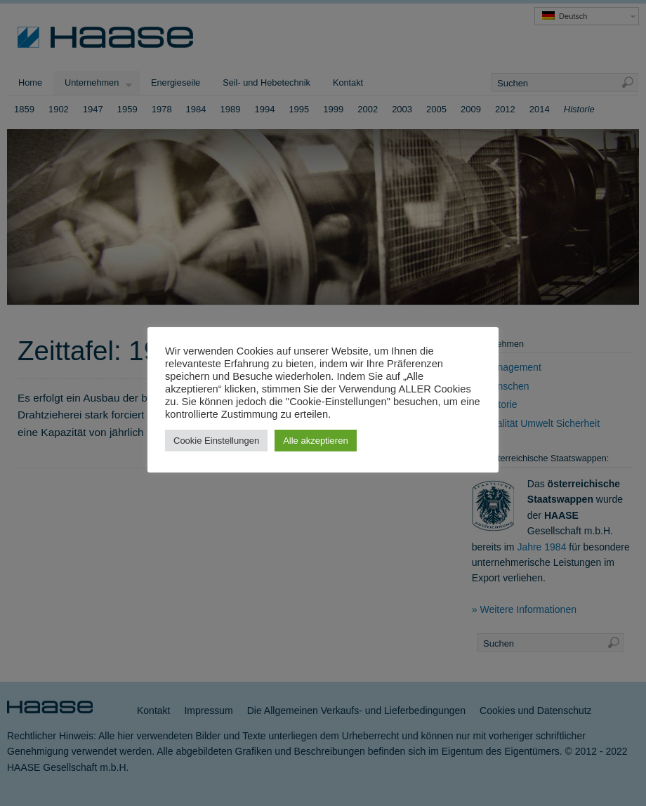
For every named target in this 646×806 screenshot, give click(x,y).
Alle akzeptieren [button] (315, 440)
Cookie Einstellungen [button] (216, 440)
